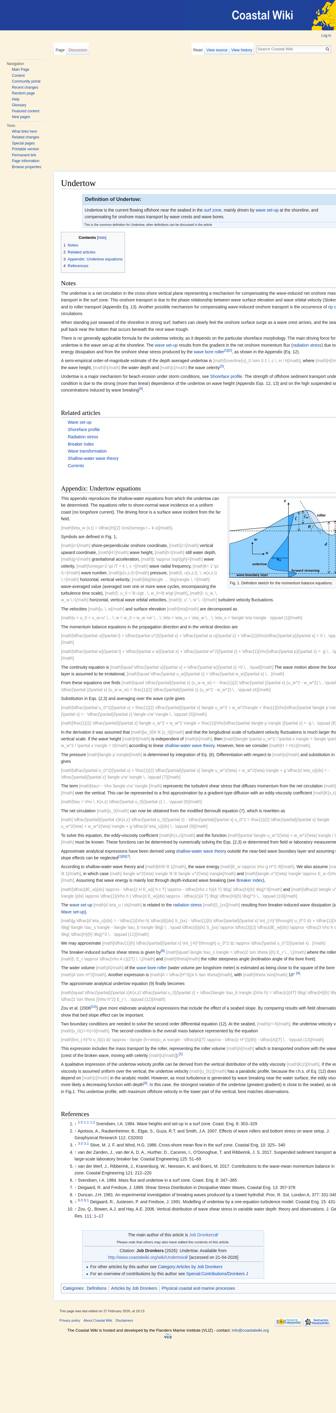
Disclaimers (124, 1320)
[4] (141, 388)
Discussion (78, 50)
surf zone (213, 210)
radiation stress (307, 345)
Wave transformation (87, 451)
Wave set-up (79, 422)
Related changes (25, 137)
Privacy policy (69, 1320)
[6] (124, 856)
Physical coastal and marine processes (198, 1288)
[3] (222, 366)
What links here (24, 131)
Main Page (20, 69)
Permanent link (24, 155)
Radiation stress (83, 436)
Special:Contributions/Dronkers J (217, 1273)
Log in (326, 35)
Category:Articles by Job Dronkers (190, 1266)
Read (198, 50)
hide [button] (102, 238)
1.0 (80, 1122)
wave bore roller (209, 351)
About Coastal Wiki (98, 1320)
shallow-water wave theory (189, 745)
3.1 (86, 1143)
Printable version (25, 149)
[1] (226, 350)
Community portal (26, 81)
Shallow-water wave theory (93, 458)
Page (60, 50)
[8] (163, 951)
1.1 (86, 1122)
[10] (93, 1007)
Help (15, 99)
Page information (25, 161)
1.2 (92, 1122)
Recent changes (25, 87)
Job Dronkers (201, 1234)
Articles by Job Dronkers (134, 1288)
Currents (76, 465)
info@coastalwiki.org (250, 1330)
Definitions (96, 1288)
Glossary (19, 105)
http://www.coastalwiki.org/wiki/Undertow (146, 1257)
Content (18, 75)
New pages (21, 117)
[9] (298, 973)
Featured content (25, 111)
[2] (230, 350)
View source (217, 50)
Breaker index (81, 444)
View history (241, 50)
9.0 (80, 1200)
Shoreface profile (226, 376)
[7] (128, 856)
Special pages (23, 143)
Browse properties (26, 167)
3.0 (80, 1143)
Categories (73, 1288)
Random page (23, 93)
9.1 (86, 1200)
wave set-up (267, 210)
